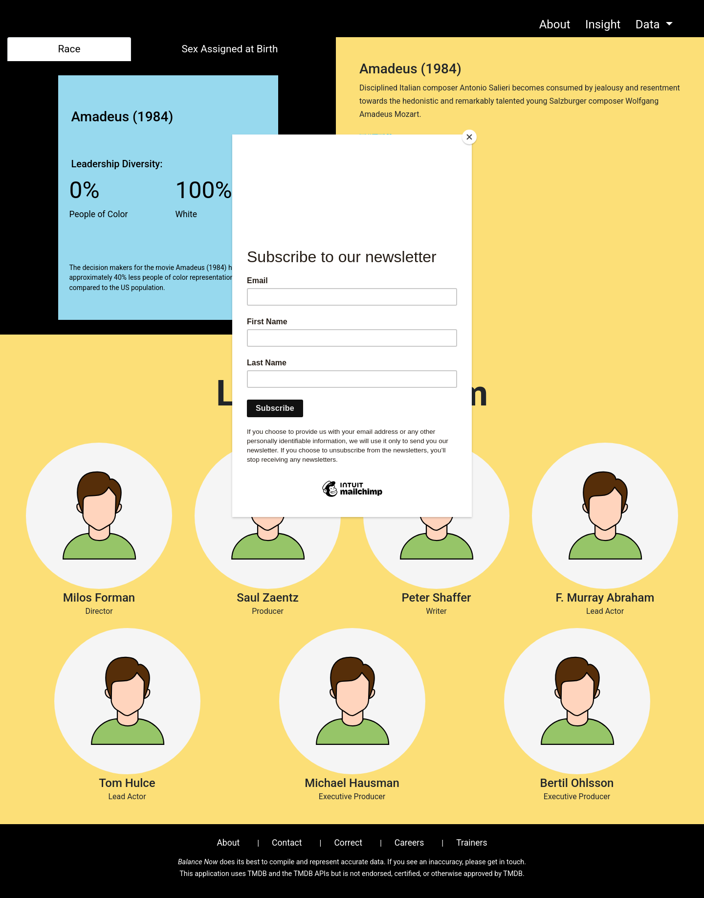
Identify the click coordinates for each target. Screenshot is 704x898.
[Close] (469, 137)
